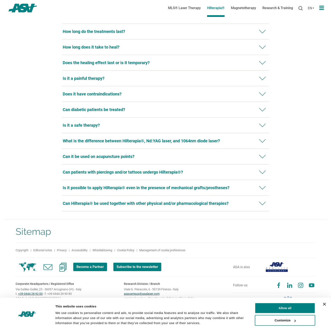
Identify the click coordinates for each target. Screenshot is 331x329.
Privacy (62, 250)
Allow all (285, 294)
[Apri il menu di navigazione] (321, 8)
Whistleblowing (102, 250)
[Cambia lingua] (310, 8)
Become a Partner (90, 267)
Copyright (22, 250)
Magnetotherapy (243, 8)
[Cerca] (300, 8)
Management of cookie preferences (162, 250)
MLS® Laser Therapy (184, 8)
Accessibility (80, 250)
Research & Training (277, 8)
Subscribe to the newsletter (138, 267)
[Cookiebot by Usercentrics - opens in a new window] (27, 321)
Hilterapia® (216, 8)
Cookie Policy (125, 250)
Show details (65, 320)
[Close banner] (324, 290)
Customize (285, 306)
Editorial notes (42, 250)
